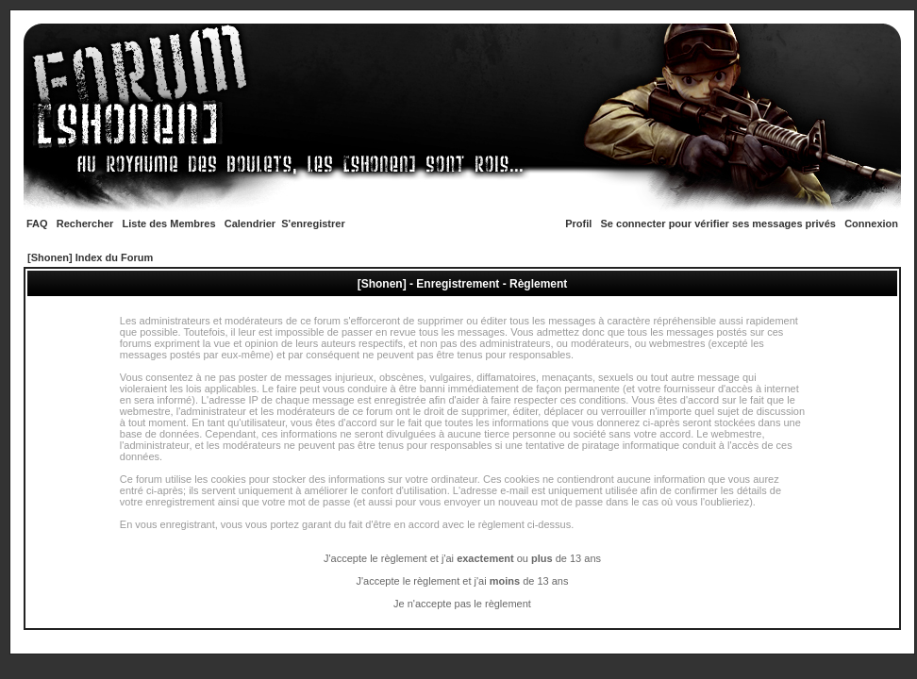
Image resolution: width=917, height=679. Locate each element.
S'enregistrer (312, 223)
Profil (578, 223)
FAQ (37, 223)
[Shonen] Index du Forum (90, 257)
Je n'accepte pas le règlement (462, 603)
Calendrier (250, 223)
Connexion (871, 223)
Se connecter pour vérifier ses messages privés (718, 223)
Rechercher (85, 223)
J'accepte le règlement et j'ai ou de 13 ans (462, 558)
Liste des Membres (169, 223)
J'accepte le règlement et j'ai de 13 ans (463, 581)
